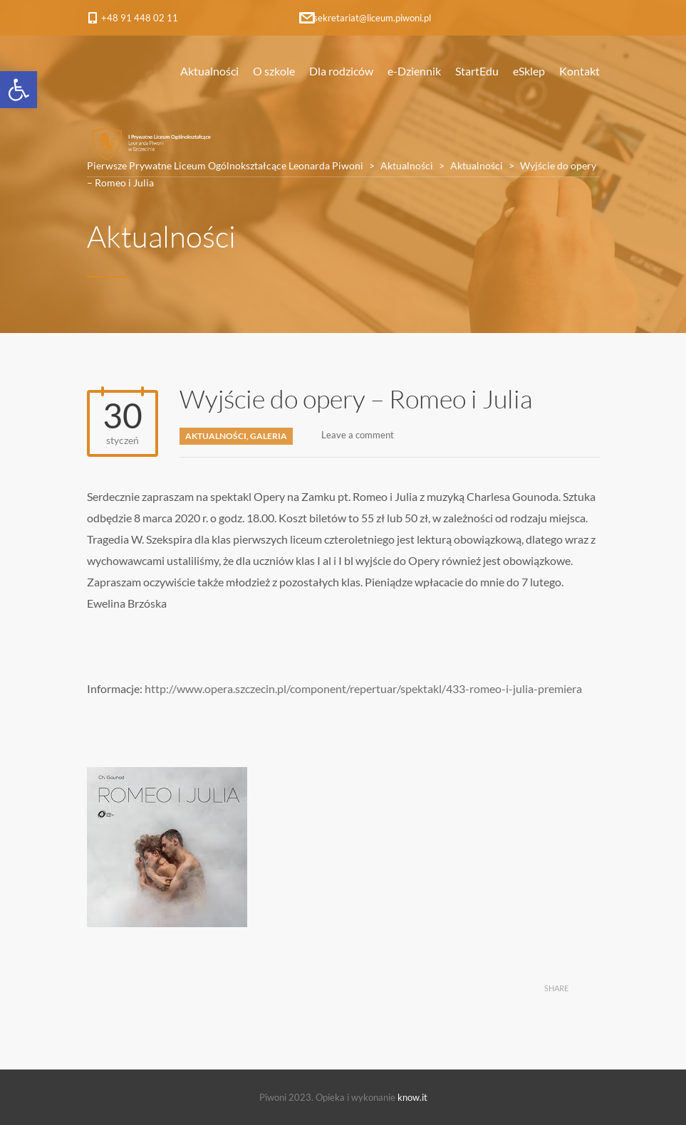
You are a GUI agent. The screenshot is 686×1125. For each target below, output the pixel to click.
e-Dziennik (414, 71)
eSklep (529, 71)
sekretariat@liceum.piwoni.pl (372, 17)
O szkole (274, 71)
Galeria (268, 436)
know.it (412, 1097)
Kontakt (579, 71)
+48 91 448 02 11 (139, 17)
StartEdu (477, 71)
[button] (18, 89)
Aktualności (209, 71)
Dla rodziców (341, 71)
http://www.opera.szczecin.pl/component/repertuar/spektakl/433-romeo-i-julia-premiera (363, 688)
